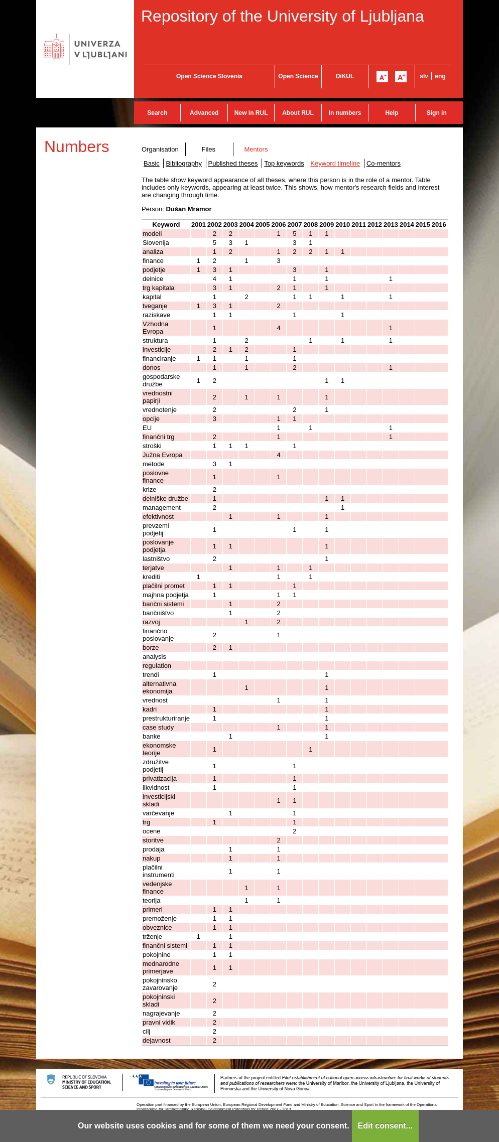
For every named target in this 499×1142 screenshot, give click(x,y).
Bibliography (184, 163)
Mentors (256, 149)
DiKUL (345, 76)
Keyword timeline (335, 163)
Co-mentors (383, 163)
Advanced (204, 112)
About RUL (298, 112)
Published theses (233, 163)
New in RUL (251, 112)
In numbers (345, 112)
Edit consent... (385, 1125)
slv (424, 76)
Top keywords (284, 163)
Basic (152, 163)
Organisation (160, 149)
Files (208, 149)
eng (440, 76)
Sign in (437, 112)
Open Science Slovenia (209, 76)
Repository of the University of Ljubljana (282, 16)
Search (157, 112)
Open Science (298, 76)
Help (391, 112)
